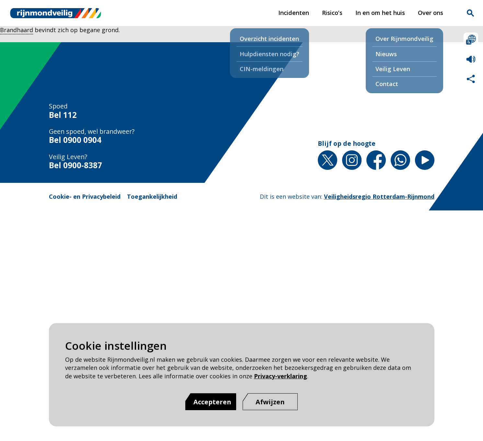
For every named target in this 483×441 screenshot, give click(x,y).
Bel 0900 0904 (75, 140)
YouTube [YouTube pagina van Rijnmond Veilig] (424, 160)
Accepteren (212, 401)
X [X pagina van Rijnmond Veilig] (327, 160)
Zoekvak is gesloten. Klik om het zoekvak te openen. (470, 13)
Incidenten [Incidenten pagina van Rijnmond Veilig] (293, 13)
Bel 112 (63, 115)
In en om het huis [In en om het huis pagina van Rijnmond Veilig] (380, 13)
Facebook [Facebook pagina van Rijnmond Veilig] (376, 160)
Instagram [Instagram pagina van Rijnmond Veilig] (352, 160)
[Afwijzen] (270, 401)
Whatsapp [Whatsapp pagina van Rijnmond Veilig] (400, 160)
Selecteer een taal (471, 39)
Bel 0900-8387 (75, 165)
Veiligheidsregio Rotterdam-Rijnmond (379, 196)
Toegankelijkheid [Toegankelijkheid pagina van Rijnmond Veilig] (152, 196)
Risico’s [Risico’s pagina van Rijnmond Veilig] (332, 13)
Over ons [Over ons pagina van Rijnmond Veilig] (430, 13)
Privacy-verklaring (280, 376)
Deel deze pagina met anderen (471, 78)
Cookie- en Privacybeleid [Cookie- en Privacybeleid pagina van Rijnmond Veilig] (85, 196)
